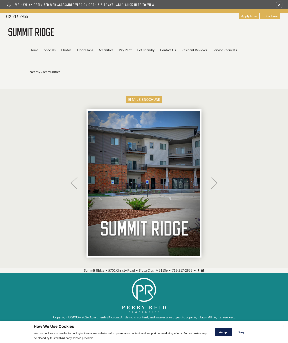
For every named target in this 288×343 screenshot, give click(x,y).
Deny (241, 332)
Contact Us (168, 50)
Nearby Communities (45, 72)
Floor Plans (85, 50)
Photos (66, 50)
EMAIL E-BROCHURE (144, 99)
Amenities (106, 50)
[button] (279, 5)
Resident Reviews (194, 50)
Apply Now (249, 16)
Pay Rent (125, 50)
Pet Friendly (145, 50)
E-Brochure (270, 16)
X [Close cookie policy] (283, 326)
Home (34, 50)
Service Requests (225, 50)
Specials (50, 50)
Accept (223, 332)
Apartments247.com (104, 317)
